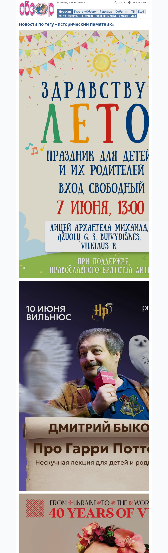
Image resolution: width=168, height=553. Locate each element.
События (121, 11)
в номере (87, 15)
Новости (65, 11)
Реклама (106, 11)
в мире (123, 15)
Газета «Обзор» (85, 11)
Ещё (141, 11)
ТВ (133, 11)
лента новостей (68, 15)
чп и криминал (106, 15)
